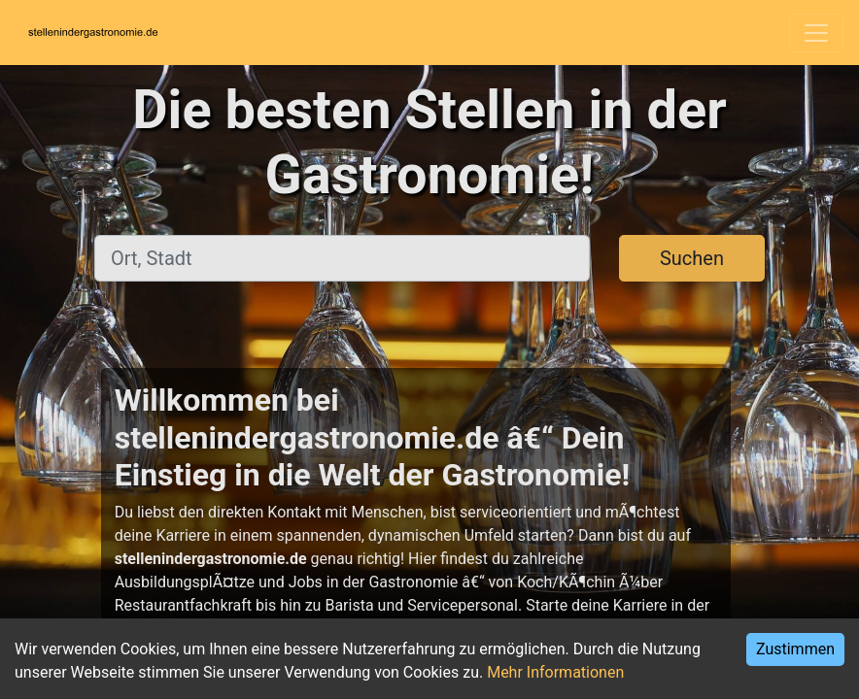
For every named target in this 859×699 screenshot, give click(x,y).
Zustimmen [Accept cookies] (795, 649)
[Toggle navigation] (816, 33)
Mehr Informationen (555, 672)
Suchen (692, 258)
